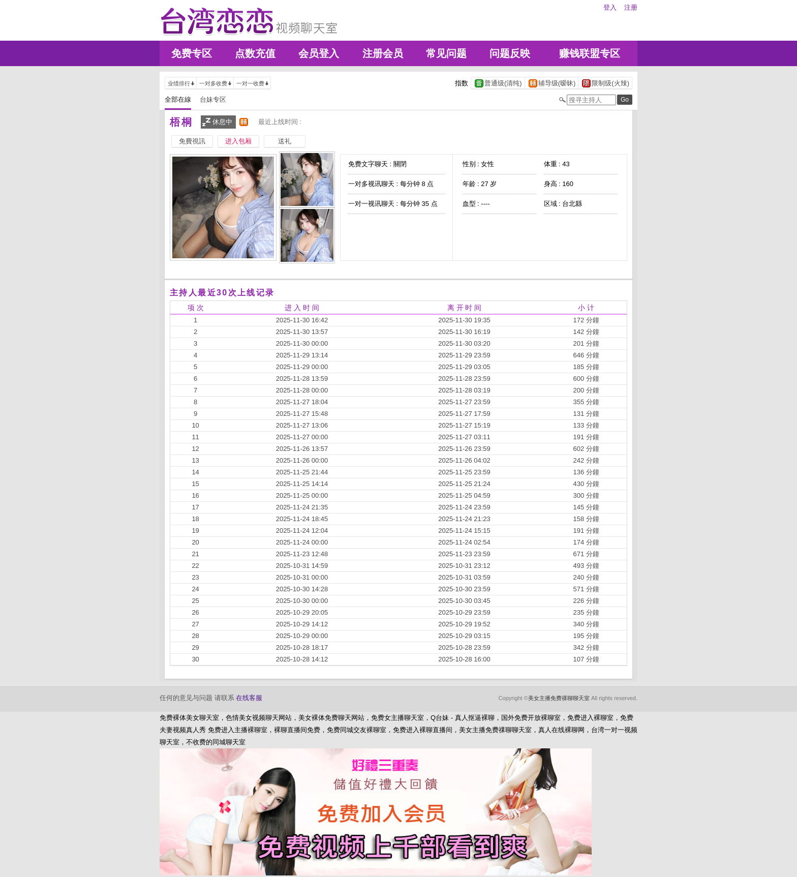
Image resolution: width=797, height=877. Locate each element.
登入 (610, 7)
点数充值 (255, 53)
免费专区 (191, 53)
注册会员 (382, 53)
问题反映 (509, 53)
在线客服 (249, 698)
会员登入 (318, 53)
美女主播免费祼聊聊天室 (559, 698)
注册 (630, 7)
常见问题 (446, 53)
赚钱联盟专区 (589, 53)
